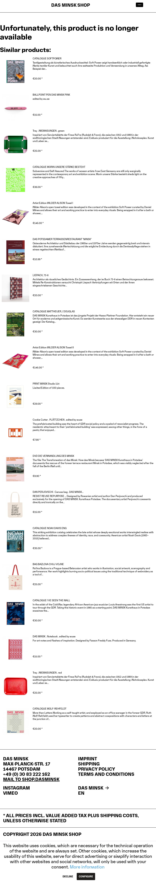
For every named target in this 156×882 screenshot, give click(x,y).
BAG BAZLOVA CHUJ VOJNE (48, 564)
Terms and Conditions (106, 774)
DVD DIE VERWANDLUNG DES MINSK (53, 455)
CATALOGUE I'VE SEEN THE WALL (51, 600)
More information (87, 866)
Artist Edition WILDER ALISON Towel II (53, 347)
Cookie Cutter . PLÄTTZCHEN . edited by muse (57, 419)
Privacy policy (96, 769)
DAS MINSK (94, 788)
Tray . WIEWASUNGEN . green (48, 130)
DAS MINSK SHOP (70, 5)
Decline (68, 876)
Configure (86, 876)
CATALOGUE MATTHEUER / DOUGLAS (54, 311)
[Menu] (140, 5)
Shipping (89, 764)
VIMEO (10, 793)
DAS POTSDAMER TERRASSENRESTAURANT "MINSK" (62, 239)
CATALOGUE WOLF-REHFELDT (49, 708)
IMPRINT (87, 758)
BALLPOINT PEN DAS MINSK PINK (51, 94)
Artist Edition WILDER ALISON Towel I (53, 202)
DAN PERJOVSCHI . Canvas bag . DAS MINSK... (58, 491)
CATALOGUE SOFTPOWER (47, 58)
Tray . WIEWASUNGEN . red (47, 672)
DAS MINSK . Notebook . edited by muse (54, 636)
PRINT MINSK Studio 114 (46, 383)
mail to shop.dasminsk (31, 779)
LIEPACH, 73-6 (41, 275)
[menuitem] (140, 5)
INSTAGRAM (16, 788)
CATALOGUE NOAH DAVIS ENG (50, 528)
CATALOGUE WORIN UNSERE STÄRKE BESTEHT (59, 166)
